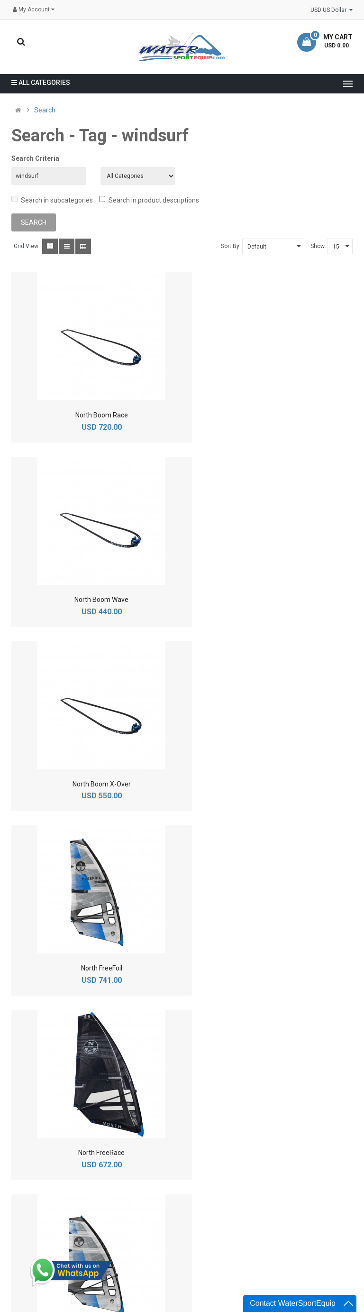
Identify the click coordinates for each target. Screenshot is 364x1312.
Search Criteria (35, 158)
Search (44, 110)
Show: (318, 245)
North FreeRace (93, 782)
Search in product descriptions (149, 199)
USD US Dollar (331, 10)
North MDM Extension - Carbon (93, 1151)
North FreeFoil (270, 598)
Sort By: (231, 245)
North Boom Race (93, 414)
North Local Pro (93, 967)
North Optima (271, 1151)
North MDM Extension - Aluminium (271, 967)
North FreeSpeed (271, 782)
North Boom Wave (271, 414)
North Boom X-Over (93, 598)
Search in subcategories (52, 199)
